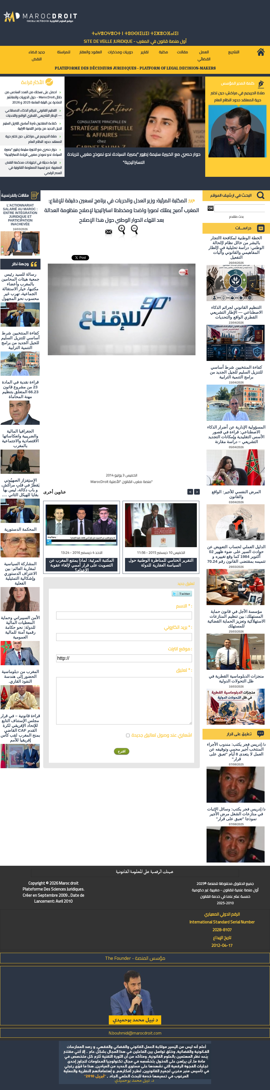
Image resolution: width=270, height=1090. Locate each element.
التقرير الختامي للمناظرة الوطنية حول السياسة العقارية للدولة (161, 562)
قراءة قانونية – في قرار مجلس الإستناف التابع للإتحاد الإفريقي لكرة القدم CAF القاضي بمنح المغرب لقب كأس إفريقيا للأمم (20, 727)
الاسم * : (184, 606)
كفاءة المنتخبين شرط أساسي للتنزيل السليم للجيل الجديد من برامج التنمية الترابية (32, 126)
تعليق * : (184, 670)
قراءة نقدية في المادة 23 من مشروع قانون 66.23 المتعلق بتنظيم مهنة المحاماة (20, 389)
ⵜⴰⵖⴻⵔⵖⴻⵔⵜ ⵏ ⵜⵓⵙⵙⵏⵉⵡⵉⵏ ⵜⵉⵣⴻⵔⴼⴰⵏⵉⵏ (135, 33)
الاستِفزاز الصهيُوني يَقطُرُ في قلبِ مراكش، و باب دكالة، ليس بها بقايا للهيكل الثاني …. (20, 487)
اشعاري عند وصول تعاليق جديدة (161, 735)
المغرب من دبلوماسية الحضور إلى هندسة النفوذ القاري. (20, 676)
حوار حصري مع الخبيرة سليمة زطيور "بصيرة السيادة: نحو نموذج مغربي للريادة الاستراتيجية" (33, 152)
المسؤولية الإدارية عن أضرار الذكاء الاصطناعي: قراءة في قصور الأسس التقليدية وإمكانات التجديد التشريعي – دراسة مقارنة (236, 434)
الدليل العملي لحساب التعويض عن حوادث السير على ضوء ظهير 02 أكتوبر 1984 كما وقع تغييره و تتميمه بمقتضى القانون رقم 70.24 (236, 554)
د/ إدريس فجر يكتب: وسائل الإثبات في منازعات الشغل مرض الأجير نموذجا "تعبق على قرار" (236, 814)
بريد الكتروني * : (178, 627)
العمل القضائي (203, 56)
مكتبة (163, 52)
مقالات (182, 52)
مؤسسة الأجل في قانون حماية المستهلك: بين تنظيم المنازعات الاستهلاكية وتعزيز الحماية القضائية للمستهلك (236, 618)
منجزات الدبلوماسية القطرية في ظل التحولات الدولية (236, 678)
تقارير (144, 52)
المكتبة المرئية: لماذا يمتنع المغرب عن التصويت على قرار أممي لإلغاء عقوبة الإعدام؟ (81, 564)
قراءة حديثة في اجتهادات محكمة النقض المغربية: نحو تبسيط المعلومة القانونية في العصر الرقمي (33, 167)
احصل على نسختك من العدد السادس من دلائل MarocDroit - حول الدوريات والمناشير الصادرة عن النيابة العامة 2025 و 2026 (33, 97)
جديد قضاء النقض (36, 56)
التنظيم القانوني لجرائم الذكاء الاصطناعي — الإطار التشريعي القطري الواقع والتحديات (33, 113)
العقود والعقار (90, 52)
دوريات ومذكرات (120, 52)
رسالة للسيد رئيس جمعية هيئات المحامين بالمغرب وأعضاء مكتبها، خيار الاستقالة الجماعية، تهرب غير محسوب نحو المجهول (20, 286)
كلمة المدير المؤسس (237, 83)
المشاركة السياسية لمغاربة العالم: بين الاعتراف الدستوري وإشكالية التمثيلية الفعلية (20, 573)
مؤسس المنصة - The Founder (135, 958)
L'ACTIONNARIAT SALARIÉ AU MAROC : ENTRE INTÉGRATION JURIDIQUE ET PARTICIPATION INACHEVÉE (20, 214)
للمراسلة (63, 52)
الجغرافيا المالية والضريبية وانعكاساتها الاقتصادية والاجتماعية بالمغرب (20, 438)
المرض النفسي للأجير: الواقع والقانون (236, 494)
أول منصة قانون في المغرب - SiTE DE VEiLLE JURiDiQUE (135, 41)
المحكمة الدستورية (20, 529)
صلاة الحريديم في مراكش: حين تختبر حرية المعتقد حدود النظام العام (33, 138)
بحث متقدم (236, 216)
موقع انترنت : (180, 648)
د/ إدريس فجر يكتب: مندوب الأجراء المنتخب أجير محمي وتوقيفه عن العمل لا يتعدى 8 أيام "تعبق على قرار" (236, 751)
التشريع (233, 52)
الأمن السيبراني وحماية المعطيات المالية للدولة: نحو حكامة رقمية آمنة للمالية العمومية (20, 627)
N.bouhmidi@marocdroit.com (135, 1033)
